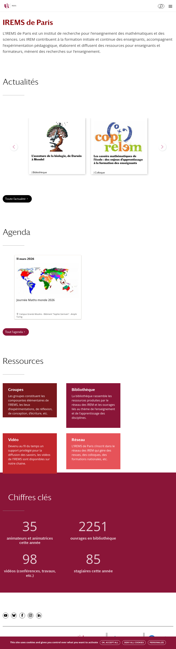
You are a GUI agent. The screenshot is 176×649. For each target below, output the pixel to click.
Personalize (157, 642)
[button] (14, 147)
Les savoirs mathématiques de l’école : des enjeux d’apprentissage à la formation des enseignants (118, 159)
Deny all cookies (134, 642)
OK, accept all (110, 642)
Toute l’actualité (15, 199)
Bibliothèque (40, 172)
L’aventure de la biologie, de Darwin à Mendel (57, 157)
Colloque (100, 172)
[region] (88, 147)
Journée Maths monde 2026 (47, 282)
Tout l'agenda (14, 332)
